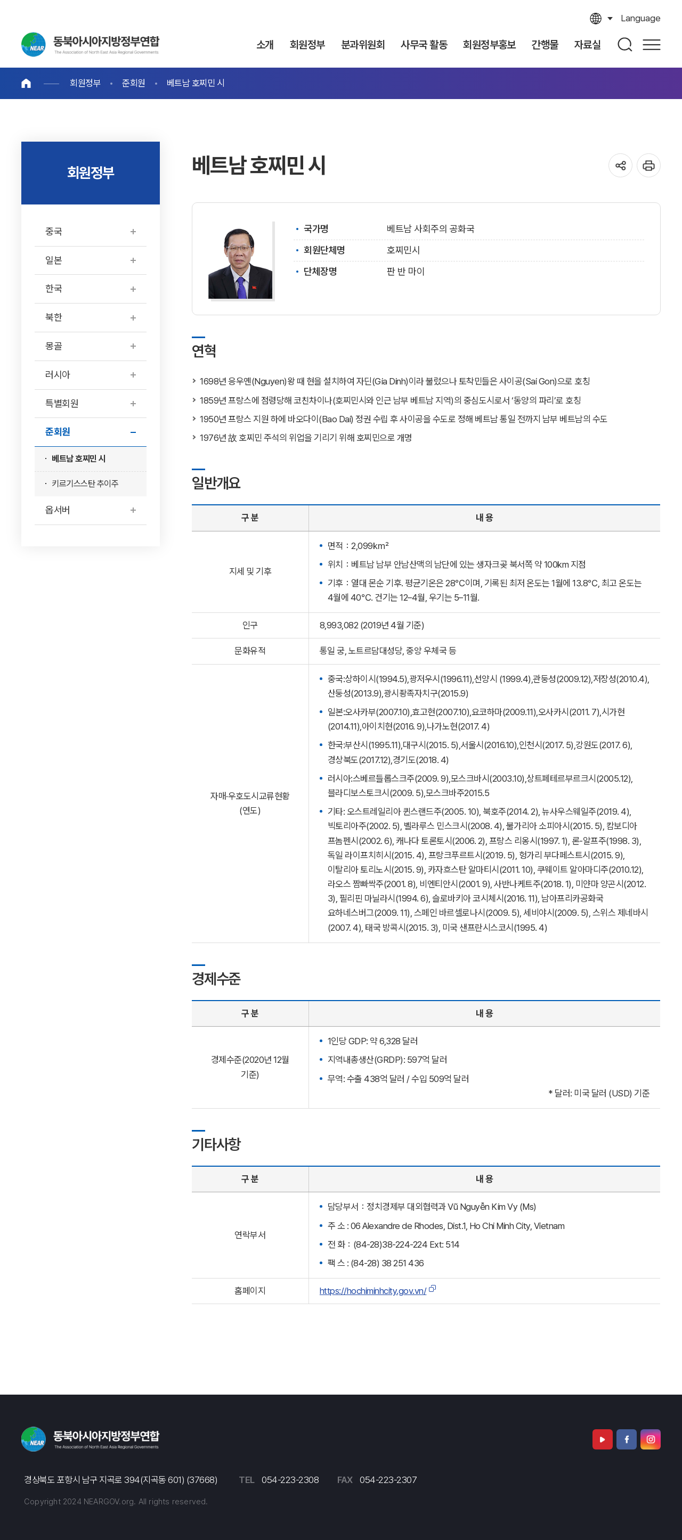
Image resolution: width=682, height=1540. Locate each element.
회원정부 (85, 83)
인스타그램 (650, 1439)
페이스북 (626, 1439)
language (641, 18)
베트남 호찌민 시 (196, 83)
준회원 (133, 83)
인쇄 (649, 165)
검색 (625, 44)
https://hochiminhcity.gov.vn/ (373, 1290)
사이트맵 (652, 44)
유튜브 (602, 1439)
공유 (620, 165)
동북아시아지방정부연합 (90, 44)
